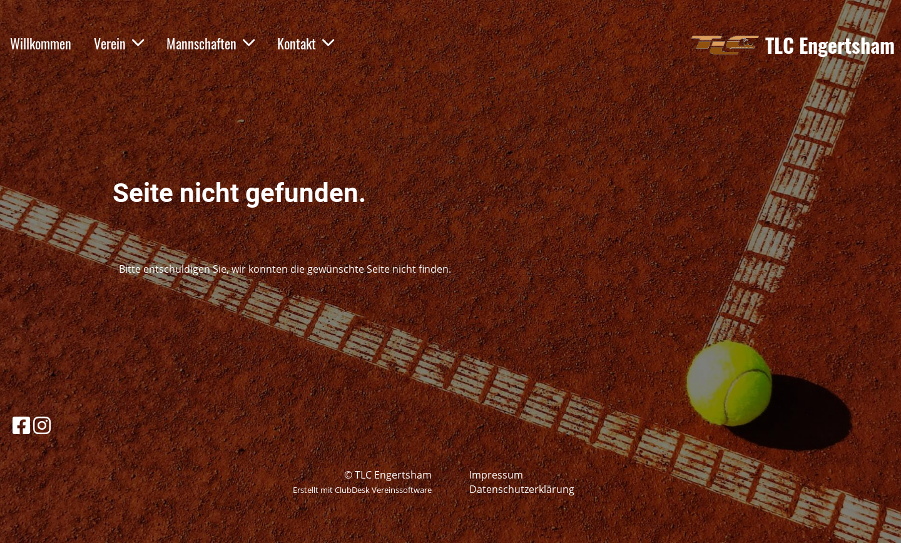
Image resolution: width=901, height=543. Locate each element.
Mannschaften (210, 43)
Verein (119, 43)
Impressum (496, 475)
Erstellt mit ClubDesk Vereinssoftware (362, 489)
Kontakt (305, 43)
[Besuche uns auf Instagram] (42, 425)
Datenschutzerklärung (521, 489)
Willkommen (40, 43)
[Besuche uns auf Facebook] (21, 425)
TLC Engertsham (830, 45)
